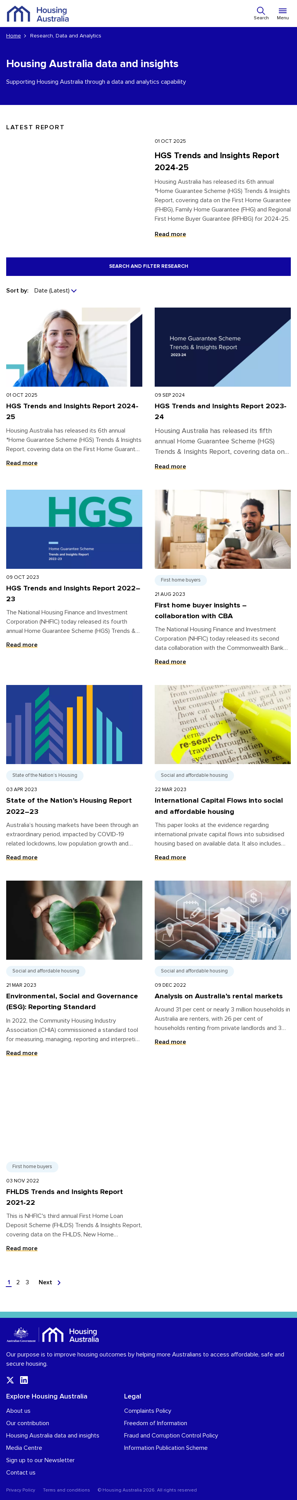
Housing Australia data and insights (52, 1435)
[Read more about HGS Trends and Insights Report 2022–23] (74, 581)
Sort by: (17, 290)
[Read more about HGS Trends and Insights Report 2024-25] (74, 392)
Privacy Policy (20, 1490)
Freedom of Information (155, 1423)
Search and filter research (148, 266)
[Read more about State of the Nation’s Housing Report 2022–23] (74, 776)
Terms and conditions (66, 1490)
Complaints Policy (147, 1411)
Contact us (21, 1473)
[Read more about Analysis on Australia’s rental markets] (223, 972)
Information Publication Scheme (166, 1448)
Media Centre (24, 1448)
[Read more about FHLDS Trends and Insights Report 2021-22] (74, 1168)
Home (13, 36)
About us (18, 1411)
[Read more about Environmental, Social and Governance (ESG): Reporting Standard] (74, 972)
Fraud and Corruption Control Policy (171, 1435)
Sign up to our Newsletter (40, 1460)
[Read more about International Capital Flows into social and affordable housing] (223, 776)
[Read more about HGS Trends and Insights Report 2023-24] (223, 392)
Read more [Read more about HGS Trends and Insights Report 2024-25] (170, 234)
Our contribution (27, 1423)
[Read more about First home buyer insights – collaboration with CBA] (223, 581)
